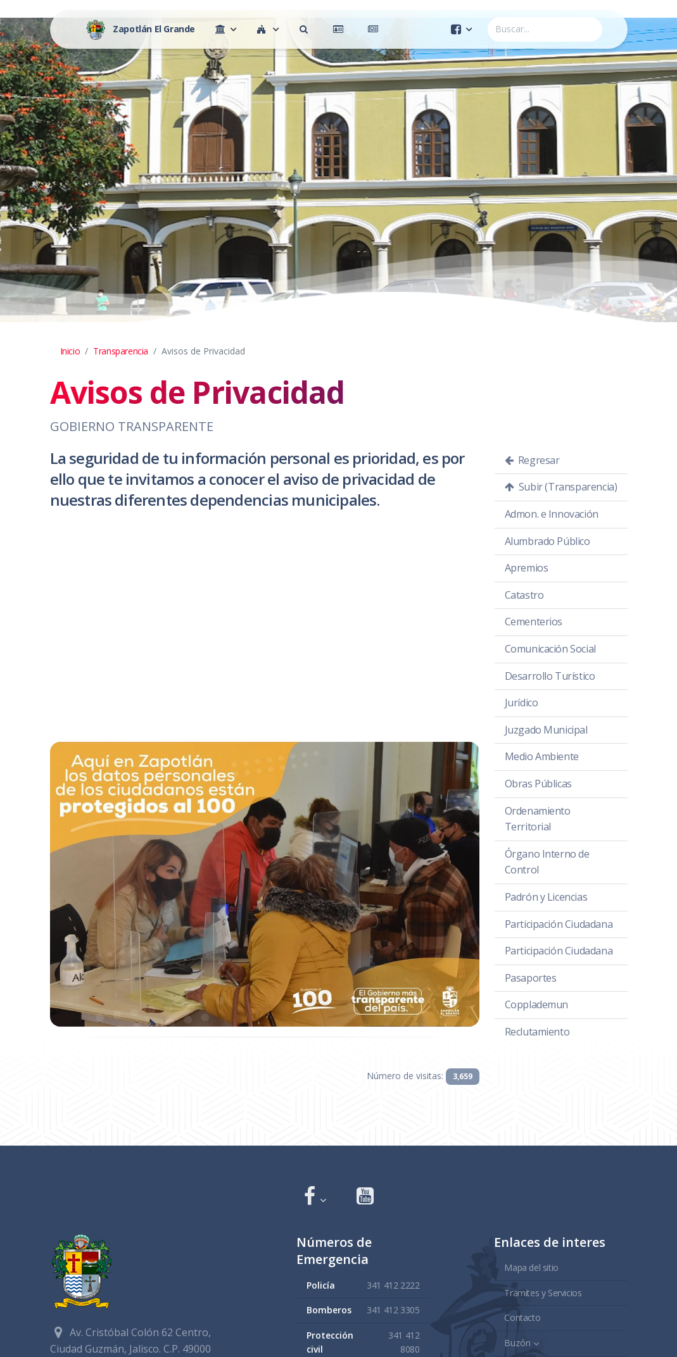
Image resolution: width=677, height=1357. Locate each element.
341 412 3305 (393, 1310)
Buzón (517, 1342)
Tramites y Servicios (542, 1292)
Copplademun (537, 1004)
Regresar (532, 460)
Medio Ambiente (542, 756)
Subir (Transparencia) (561, 487)
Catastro (524, 595)
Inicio (70, 351)
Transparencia (120, 351)
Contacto (522, 1317)
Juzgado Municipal (546, 730)
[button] (315, 1197)
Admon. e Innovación (551, 514)
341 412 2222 (393, 1285)
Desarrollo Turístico (550, 676)
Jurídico (521, 703)
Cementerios (534, 621)
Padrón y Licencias (546, 897)
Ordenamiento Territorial (538, 819)
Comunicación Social (550, 649)
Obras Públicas (538, 784)
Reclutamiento (537, 1032)
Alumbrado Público (547, 541)
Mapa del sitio (531, 1267)
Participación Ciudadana (559, 924)
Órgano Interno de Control (547, 862)
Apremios (526, 568)
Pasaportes (531, 978)
